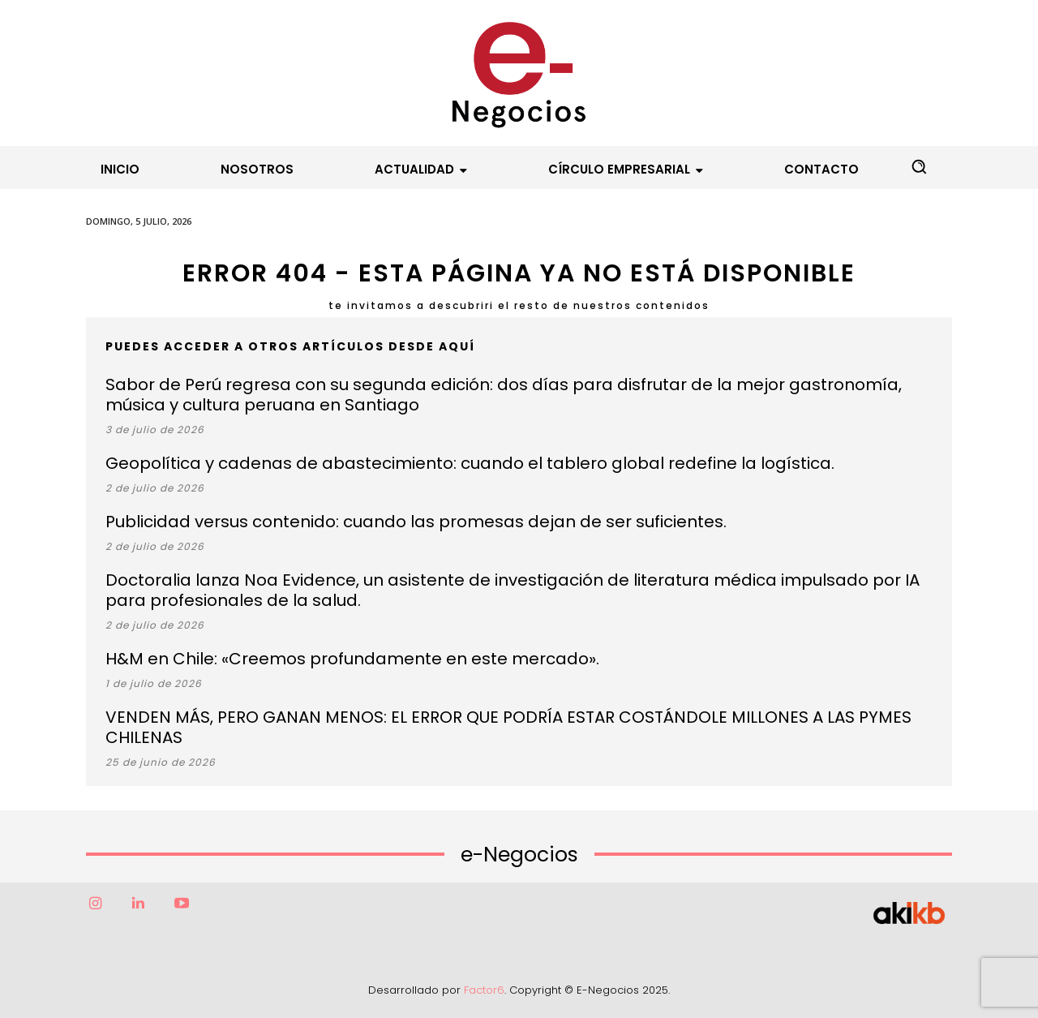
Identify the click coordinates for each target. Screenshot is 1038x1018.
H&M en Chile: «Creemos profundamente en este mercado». (352, 658)
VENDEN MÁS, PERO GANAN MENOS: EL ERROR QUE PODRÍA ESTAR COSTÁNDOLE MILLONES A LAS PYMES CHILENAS (508, 727)
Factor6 (484, 990)
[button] (918, 166)
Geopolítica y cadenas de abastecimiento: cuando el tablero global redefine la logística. (469, 463)
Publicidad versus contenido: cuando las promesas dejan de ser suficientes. (416, 521)
